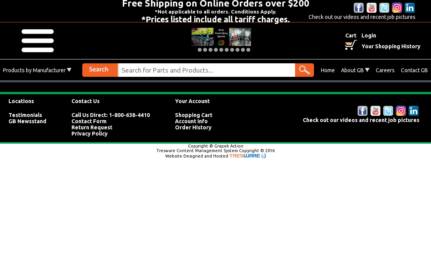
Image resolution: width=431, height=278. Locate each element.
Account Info (191, 121)
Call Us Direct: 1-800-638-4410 (110, 115)
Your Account (192, 101)
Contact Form (89, 121)
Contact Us (85, 101)
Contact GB (414, 70)
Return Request (91, 127)
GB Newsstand (27, 121)
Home (328, 70)
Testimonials (25, 115)
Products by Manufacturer (37, 70)
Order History (193, 127)
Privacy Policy (89, 134)
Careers (385, 70)
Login (368, 35)
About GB (355, 70)
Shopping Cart (193, 115)
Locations (21, 101)
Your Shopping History (391, 46)
